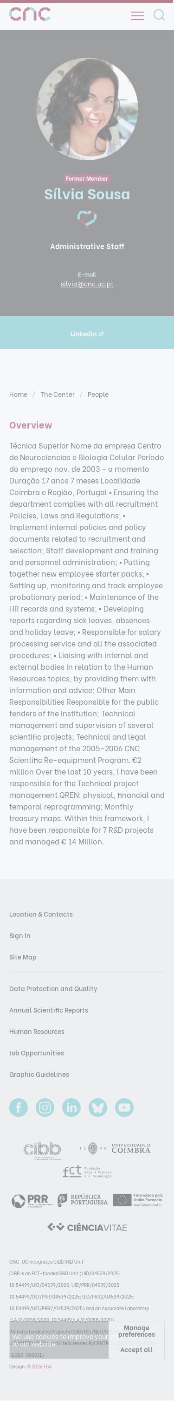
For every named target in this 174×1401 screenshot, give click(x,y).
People (98, 394)
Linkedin (87, 333)
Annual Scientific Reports (48, 1009)
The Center (58, 394)
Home (19, 394)
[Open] (137, 16)
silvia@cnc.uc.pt (87, 283)
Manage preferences (136, 1330)
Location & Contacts (41, 913)
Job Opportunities (36, 1052)
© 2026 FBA (39, 1366)
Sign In (20, 935)
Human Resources (36, 1031)
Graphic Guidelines (39, 1074)
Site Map (23, 956)
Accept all (136, 1349)
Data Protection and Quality (53, 988)
